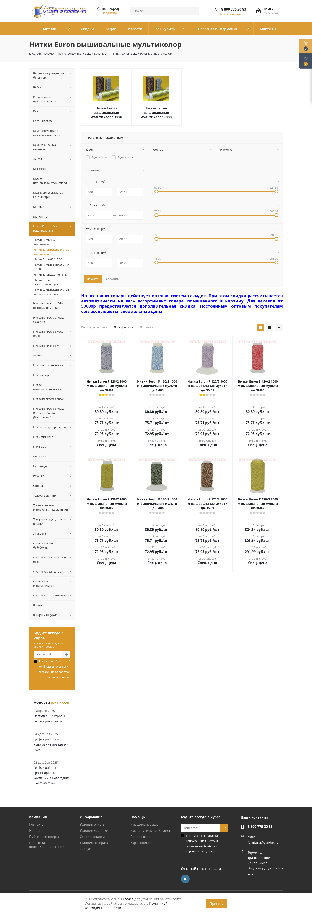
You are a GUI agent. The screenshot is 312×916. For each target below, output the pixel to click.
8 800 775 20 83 (233, 9)
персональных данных (54, 677)
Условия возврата (94, 842)
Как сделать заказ (144, 824)
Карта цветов (140, 842)
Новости (36, 830)
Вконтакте (185, 879)
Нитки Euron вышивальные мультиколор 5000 (156, 112)
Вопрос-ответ (141, 836)
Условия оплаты (93, 824)
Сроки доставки (92, 836)
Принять (217, 903)
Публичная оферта (44, 836)
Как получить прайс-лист (150, 830)
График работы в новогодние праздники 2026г (51, 744)
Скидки (85, 849)
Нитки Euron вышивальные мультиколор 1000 (106, 112)
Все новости (60, 703)
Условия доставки (94, 830)
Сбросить (112, 279)
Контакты (36, 824)
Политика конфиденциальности (47, 844)
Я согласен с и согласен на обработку (54, 669)
